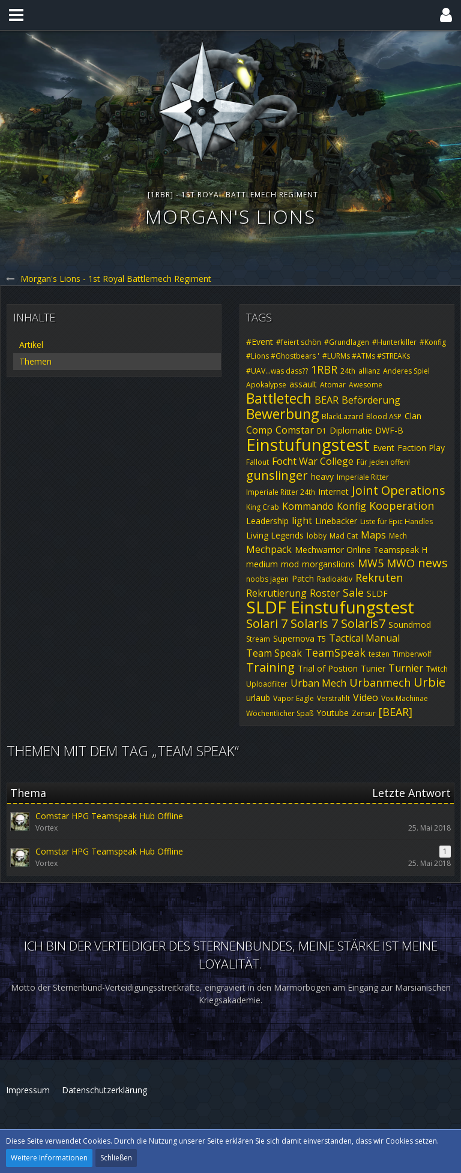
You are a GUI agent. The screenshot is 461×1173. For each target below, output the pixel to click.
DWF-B (389, 430)
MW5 (371, 563)
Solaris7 (363, 623)
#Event (259, 341)
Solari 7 (267, 623)
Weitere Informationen (49, 1158)
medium (262, 564)
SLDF (377, 593)
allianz (369, 371)
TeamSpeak (335, 652)
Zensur (364, 713)
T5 (322, 639)
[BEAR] (395, 712)
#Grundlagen (346, 342)
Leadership (267, 521)
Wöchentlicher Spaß (279, 713)
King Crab (262, 507)
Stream (258, 639)
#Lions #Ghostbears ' (282, 356)
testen (379, 654)
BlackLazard (342, 416)
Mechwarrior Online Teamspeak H (361, 549)
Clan (413, 416)
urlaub (258, 697)
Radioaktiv (334, 579)
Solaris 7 (314, 623)
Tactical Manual (364, 638)
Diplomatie (351, 430)
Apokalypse (266, 385)
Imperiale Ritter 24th (280, 492)
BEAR (327, 400)
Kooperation (401, 505)
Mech (398, 536)
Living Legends (275, 535)
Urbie (429, 682)
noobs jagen (267, 579)
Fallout (257, 462)
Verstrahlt (333, 698)
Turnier (405, 668)
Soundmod (409, 624)
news (433, 563)
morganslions (328, 564)
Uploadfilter (267, 684)
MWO (401, 563)
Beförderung (371, 400)
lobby (317, 536)
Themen (35, 361)
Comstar (295, 430)
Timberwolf (412, 654)
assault (303, 384)
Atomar (333, 385)
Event (383, 447)
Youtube (332, 712)
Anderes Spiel (406, 371)
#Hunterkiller (394, 342)
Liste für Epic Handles (396, 521)
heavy (322, 476)
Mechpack (269, 549)
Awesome (365, 385)
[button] (16, 15)
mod (290, 564)
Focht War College (313, 461)
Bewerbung (282, 413)
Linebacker (336, 521)
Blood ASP (384, 416)
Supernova (294, 638)
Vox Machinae (404, 698)
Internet (333, 491)
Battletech (279, 398)
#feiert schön (298, 342)
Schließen (116, 1158)
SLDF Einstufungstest (330, 606)
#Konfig (433, 342)
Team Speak (274, 653)
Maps (373, 535)
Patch (303, 578)
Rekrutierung (276, 593)
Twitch (437, 669)
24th (347, 371)
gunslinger (277, 475)
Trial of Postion (328, 668)
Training (270, 667)
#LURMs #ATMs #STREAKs (366, 356)
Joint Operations (398, 490)
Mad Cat (344, 536)
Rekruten (379, 577)
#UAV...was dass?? (277, 371)
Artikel (31, 344)
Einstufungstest (308, 444)
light (302, 520)
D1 (322, 431)
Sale (353, 592)
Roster (325, 593)
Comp (259, 430)
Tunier (373, 668)
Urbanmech (380, 682)
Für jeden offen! (383, 462)
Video (365, 697)
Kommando (308, 506)
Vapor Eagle (293, 698)
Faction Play (421, 447)
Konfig (351, 506)
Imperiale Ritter (363, 477)
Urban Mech (318, 683)
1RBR (324, 369)
